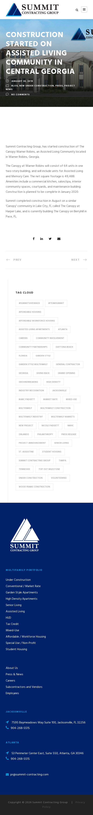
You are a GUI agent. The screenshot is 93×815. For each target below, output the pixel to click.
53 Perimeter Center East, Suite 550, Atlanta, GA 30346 (48, 753)
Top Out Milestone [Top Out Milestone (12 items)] (49, 469)
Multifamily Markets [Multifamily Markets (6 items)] (63, 417)
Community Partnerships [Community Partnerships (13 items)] (33, 347)
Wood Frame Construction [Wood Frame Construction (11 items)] (34, 487)
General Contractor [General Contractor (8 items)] (68, 364)
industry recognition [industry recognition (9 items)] (31, 390)
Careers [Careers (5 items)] (23, 338)
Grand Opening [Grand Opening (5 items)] (66, 373)
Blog (14, 86)
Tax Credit (12, 624)
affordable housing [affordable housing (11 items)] (30, 312)
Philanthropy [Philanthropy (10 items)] (45, 434)
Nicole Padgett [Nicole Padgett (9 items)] (50, 425)
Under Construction (18, 580)
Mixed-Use (12, 630)
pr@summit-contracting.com (29, 774)
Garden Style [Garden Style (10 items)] (43, 356)
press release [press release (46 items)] (68, 434)
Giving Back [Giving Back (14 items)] (42, 373)
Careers (10, 680)
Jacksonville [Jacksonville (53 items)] (59, 390)
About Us (12, 668)
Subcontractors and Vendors (24, 687)
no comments (20, 94)
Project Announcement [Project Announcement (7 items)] (32, 443)
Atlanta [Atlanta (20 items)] (62, 329)
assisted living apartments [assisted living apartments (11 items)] (34, 329)
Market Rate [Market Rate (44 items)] (50, 399)
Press (59, 86)
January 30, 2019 (22, 81)
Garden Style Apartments (22, 592)
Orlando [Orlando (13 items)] (24, 434)
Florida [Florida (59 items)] (23, 356)
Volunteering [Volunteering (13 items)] (59, 478)
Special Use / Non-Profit (21, 643)
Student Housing (16, 649)
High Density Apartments (21, 599)
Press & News (14, 674)
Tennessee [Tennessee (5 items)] (24, 469)
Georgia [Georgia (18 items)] (23, 373)
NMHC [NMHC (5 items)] (70, 425)
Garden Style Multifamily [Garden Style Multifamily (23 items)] (33, 364)
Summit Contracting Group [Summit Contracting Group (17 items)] (34, 460)
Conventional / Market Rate (23, 586)
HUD (8, 618)
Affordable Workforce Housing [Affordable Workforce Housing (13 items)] (37, 321)
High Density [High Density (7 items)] (53, 382)
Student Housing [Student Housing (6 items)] (51, 452)
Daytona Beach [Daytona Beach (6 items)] (64, 347)
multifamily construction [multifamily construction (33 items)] (55, 408)
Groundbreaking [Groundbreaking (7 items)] (28, 382)
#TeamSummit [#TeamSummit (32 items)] (56, 303)
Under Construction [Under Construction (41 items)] (31, 478)
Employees (12, 693)
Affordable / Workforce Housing (26, 636)
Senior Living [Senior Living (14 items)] (61, 443)
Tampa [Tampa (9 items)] (62, 460)
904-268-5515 (20, 728)
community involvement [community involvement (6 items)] (50, 338)
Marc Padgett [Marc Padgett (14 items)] (27, 399)
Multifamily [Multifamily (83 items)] (25, 408)
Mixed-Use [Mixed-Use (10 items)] (71, 399)
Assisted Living (15, 611)
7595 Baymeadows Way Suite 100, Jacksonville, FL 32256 (49, 722)
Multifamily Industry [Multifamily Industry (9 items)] (31, 417)
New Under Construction (36, 86)
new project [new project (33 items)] (26, 425)
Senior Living (13, 605)
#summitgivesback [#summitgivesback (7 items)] (29, 303)
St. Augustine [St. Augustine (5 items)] (26, 452)
